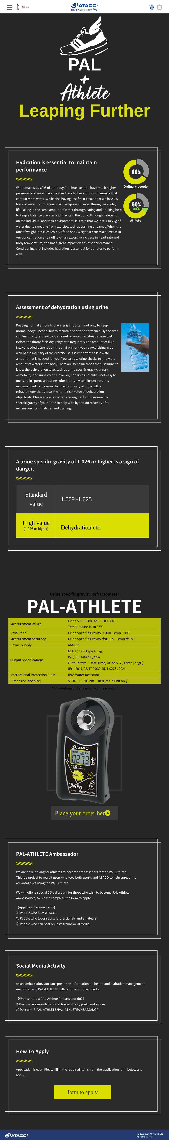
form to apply (83, 1092)
